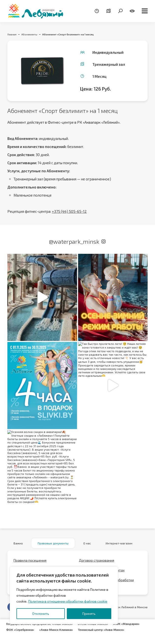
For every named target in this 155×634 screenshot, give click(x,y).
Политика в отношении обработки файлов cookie (67, 601)
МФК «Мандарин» (126, 623)
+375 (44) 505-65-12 (69, 211)
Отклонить (40, 613)
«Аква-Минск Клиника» (56, 629)
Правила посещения (30, 560)
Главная (11, 34)
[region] (64, 595)
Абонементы (29, 34)
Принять (89, 613)
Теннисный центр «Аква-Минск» (101, 629)
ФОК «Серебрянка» (20, 629)
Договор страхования (96, 560)
